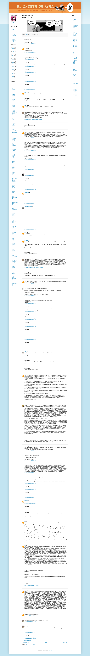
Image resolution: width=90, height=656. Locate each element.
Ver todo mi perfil (13, 23)
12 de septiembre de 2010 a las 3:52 (30, 621)
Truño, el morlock (14, 38)
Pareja (13, 227)
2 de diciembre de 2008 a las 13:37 (30, 503)
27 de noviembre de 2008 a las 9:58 (30, 357)
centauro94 (26, 569)
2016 (13, 51)
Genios (13, 168)
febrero (13, 77)
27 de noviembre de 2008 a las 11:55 (30, 460)
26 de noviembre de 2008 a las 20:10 (30, 43)
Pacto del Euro (14, 223)
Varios (13, 277)
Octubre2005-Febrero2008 (14, 83)
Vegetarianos (14, 278)
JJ (24, 521)
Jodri (73, 44)
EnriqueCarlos (75, 33)
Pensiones (13, 231)
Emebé (74, 32)
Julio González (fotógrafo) (75, 49)
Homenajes (14, 174)
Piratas (13, 234)
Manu (25, 232)
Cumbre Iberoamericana (14, 132)
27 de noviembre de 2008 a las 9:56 (30, 348)
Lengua (13, 186)
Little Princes (75, 63)
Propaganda (14, 244)
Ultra (12, 274)
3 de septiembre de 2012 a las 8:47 (30, 638)
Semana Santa (14, 257)
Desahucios (14, 137)
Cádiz (13, 107)
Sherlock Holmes (14, 260)
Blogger (50, 650)
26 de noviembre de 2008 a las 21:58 (30, 72)
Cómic (13, 120)
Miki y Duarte (75, 70)
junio (13, 72)
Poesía (13, 238)
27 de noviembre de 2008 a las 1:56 (30, 276)
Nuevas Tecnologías (14, 217)
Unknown (26, 92)
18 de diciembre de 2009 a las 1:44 (30, 586)
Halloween (13, 172)
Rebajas (13, 250)
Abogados (13, 89)
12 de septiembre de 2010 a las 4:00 (30, 632)
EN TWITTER (14, 35)
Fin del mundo (14, 160)
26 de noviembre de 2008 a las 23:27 (30, 150)
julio (12, 70)
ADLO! (74, 16)
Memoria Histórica (15, 202)
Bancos (13, 100)
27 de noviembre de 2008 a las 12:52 (30, 483)
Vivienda (13, 285)
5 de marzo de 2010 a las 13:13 (29, 609)
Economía (13, 139)
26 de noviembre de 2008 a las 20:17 (30, 52)
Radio (13, 249)
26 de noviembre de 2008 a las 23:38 (30, 169)
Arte (12, 98)
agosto (13, 69)
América (13, 95)
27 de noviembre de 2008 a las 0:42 (30, 237)
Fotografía (13, 161)
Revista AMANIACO (74, 81)
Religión (13, 251)
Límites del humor (15, 190)
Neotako (74, 71)
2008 (13, 62)
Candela (74, 28)
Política (13, 240)
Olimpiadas (14, 220)
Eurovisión (13, 155)
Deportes (13, 133)
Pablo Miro (74, 74)
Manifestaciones (14, 197)
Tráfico (13, 271)
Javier (25, 105)
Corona (13, 124)
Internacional (14, 181)
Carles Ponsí (75, 29)
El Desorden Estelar (14, 41)
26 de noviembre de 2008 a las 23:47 (30, 189)
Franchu (74, 36)
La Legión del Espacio (75, 61)
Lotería (13, 192)
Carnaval (13, 110)
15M (12, 88)
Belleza (13, 101)
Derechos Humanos (13, 135)
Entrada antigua (65, 642)
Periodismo (14, 232)
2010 (13, 59)
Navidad (13, 213)
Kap (73, 52)
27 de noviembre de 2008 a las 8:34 (30, 311)
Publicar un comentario (27, 640)
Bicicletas (13, 104)
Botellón (13, 105)
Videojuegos (14, 282)
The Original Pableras (28, 206)
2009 (13, 61)
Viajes (13, 280)
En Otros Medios (14, 146)
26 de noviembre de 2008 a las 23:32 (30, 159)
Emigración (14, 145)
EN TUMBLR (14, 34)
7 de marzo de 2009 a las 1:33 (29, 509)
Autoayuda (13, 99)
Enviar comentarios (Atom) (30, 644)
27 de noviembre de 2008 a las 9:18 (30, 319)
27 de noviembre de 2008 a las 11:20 (30, 450)
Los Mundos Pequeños (75, 66)
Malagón (74, 69)
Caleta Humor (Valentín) (75, 27)
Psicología (13, 245)
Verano (13, 279)
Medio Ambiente (14, 201)
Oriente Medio (14, 221)
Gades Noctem (75, 39)
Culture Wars (14, 130)
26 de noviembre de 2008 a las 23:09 (30, 102)
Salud (13, 255)
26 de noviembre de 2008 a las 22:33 (30, 81)
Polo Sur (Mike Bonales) (75, 78)
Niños (13, 214)
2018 (13, 48)
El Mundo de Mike (75, 31)
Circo (13, 119)
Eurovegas (13, 154)
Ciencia (13, 117)
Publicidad (13, 246)
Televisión (13, 266)
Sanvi (73, 88)
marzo (13, 76)
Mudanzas (13, 207)
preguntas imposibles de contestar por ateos (31, 585)
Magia (13, 196)
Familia (13, 156)
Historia (13, 173)
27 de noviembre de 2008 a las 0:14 (30, 229)
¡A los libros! (75, 95)
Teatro (13, 265)
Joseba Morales (75, 47)
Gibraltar (13, 169)
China (13, 114)
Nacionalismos (14, 209)
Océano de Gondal (76, 73)
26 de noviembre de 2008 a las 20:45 (30, 59)
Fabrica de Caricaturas (74, 35)
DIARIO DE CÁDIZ (15, 28)
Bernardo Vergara (75, 25)
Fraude (13, 162)
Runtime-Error (75, 85)
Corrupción (14, 125)
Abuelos (13, 90)
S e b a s (74, 86)
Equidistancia (14, 149)
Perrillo (74, 76)
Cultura (13, 129)
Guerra (13, 171)
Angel (25, 351)
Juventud (13, 185)
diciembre (13, 63)
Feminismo (14, 157)
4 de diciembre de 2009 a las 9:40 (29, 518)
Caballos (13, 106)
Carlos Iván (26, 374)
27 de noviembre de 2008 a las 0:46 (30, 249)
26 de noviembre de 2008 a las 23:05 (30, 89)
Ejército (13, 143)
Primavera (13, 243)
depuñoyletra (26, 192)
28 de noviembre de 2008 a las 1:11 (30, 497)
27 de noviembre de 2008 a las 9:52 (30, 339)
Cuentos (13, 128)
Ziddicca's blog (75, 94)
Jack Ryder (26, 404)
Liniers (74, 62)
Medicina (13, 199)
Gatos (13, 166)
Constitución (14, 123)
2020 (13, 45)
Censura (13, 111)
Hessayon (26, 240)
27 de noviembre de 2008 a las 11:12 (30, 442)
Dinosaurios (14, 138)
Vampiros (13, 276)
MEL (13, 22)
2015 (13, 52)
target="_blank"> (33, 119)
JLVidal (74, 41)
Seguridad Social (14, 256)
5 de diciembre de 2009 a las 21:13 (30, 542)
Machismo (13, 193)
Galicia (13, 163)
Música (13, 208)
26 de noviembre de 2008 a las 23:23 (30, 137)
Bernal (74, 24)
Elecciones (13, 144)
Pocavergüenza (14, 237)
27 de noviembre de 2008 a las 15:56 (30, 489)
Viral (12, 284)
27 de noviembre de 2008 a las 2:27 (30, 295)
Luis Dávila (74, 68)
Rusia (13, 254)
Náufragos (13, 210)
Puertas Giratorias (15, 248)
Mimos (13, 204)
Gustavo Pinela (75, 40)
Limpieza (13, 191)
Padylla (74, 75)
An (24, 172)
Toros (13, 268)
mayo (13, 73)
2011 (13, 58)
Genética (13, 167)
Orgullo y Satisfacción (14, 30)
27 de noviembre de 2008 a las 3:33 (30, 303)
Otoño (13, 222)
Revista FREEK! (75, 83)
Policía (13, 239)
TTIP (13, 272)
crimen (13, 126)
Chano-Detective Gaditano (14, 113)
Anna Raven (75, 21)
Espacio (13, 150)
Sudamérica (14, 261)
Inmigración (14, 180)
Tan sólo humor (75, 91)
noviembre (13, 65)
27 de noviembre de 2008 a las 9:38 (30, 326)
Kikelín (74, 54)
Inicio (46, 642)
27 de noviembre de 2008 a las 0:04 (30, 203)
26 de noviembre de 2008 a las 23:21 (30, 127)
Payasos (13, 228)
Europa (13, 152)
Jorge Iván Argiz (75, 46)
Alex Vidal (74, 19)
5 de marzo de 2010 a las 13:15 (29, 615)
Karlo (73, 53)
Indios (13, 177)
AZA (73, 18)
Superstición (14, 262)
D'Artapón (13, 39)
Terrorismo (13, 267)
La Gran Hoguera (75, 57)
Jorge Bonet (75, 45)
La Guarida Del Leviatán (75, 59)
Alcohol (13, 93)
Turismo (13, 273)
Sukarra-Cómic (75, 90)
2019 (13, 47)
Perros (13, 233)
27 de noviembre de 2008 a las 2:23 (30, 283)
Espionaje (13, 151)
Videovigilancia (14, 283)
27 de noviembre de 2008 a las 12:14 (30, 472)
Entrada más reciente (25, 642)
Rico (73, 84)
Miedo (13, 203)
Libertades (13, 187)
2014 (13, 54)
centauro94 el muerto (28, 111)
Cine (12, 118)
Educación (13, 140)
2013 (13, 55)
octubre (13, 66)
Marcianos (13, 198)
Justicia (13, 184)
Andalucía (13, 96)
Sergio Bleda (75, 89)
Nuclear (13, 215)
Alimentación (14, 94)
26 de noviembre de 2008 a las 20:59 (30, 66)
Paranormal (14, 226)
